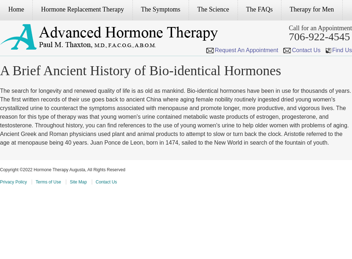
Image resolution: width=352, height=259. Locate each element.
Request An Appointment (242, 50)
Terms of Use (48, 182)
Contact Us (301, 50)
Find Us (339, 50)
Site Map (78, 182)
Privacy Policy (13, 182)
